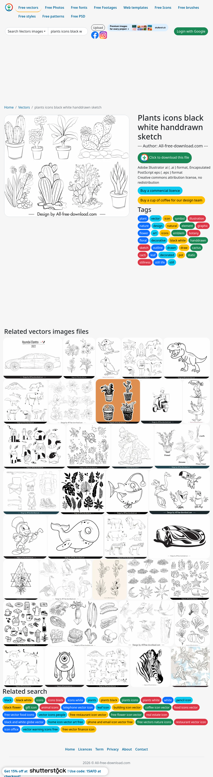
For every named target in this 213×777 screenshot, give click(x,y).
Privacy (113, 749)
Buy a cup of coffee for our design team (171, 200)
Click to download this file (164, 158)
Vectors (24, 107)
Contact (141, 749)
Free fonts (79, 7)
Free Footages (105, 7)
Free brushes (188, 7)
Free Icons (163, 7)
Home (9, 107)
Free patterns (53, 16)
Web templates (136, 7)
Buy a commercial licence (160, 190)
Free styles (27, 16)
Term (99, 749)
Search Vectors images (25, 31)
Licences (85, 749)
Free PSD (78, 16)
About (127, 749)
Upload (98, 28)
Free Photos (54, 7)
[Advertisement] (106, 73)
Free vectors (28, 7)
